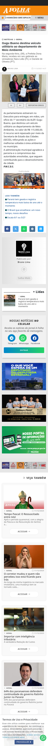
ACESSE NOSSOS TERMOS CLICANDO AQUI (21, 736)
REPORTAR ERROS (36, 105)
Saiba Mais (24, 278)
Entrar (24, 350)
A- (11, 105)
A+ (20, 105)
